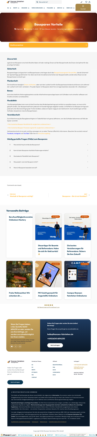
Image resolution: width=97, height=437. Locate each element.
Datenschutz (43, 422)
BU (32, 364)
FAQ (54, 367)
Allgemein (19, 29)
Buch (54, 374)
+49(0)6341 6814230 (56, 338)
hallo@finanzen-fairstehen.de (60, 334)
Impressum (35, 422)
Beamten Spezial (57, 364)
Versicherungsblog (44, 133)
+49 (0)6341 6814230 (80, 365)
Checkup (34, 377)
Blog (54, 369)
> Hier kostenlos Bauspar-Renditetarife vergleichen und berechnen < (29, 124)
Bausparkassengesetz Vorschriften (65, 72)
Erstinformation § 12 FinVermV (57, 422)
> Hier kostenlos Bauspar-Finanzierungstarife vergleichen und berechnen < (31, 128)
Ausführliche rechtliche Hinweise (20, 422)
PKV (33, 374)
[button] (86, 45)
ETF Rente (34, 372)
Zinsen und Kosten (30, 85)
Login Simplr (56, 372)
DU (32, 367)
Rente (33, 369)
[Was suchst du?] (48, 2)
